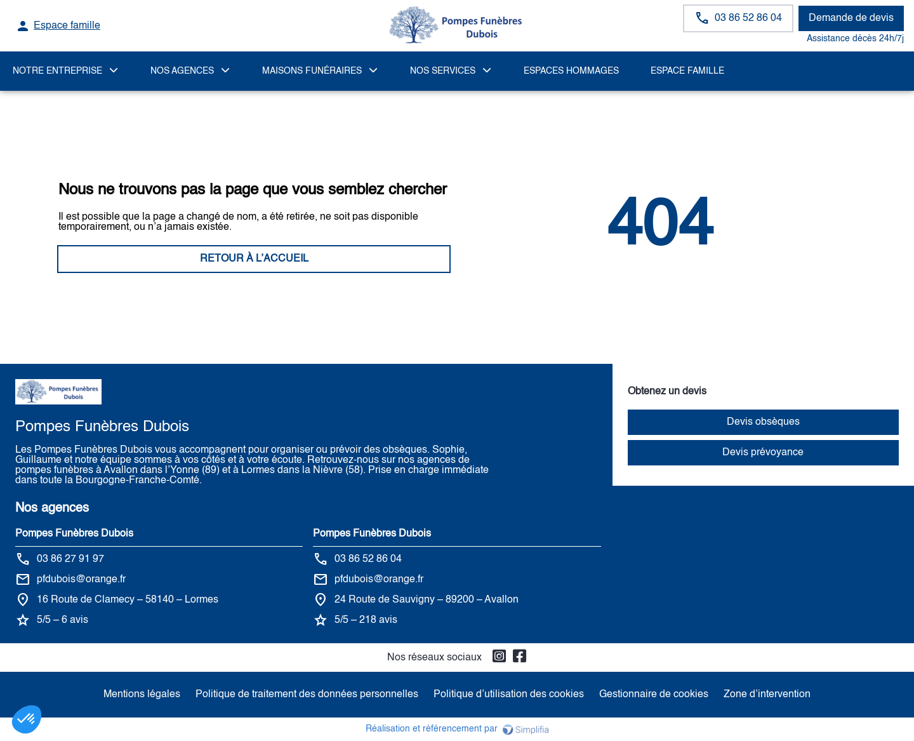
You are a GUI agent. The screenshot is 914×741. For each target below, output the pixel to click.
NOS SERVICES (442, 71)
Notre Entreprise (57, 71)
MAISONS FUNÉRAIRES (312, 71)
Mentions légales (141, 695)
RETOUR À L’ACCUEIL (254, 259)
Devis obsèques (763, 422)
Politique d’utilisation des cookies (509, 695)
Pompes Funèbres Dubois (74, 534)
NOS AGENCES (182, 71)
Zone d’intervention (767, 695)
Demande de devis (851, 18)
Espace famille (687, 71)
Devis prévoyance (763, 453)
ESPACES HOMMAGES (571, 71)
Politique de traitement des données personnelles (306, 695)
